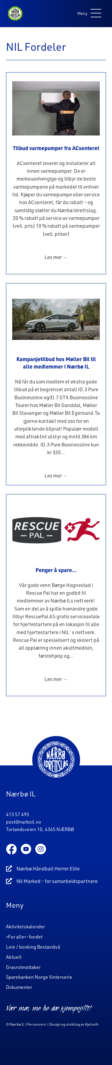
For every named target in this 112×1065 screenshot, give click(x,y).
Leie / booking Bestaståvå (33, 947)
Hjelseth (92, 1024)
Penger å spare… (56, 569)
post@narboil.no (23, 822)
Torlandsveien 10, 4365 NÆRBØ (40, 829)
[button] (87, 13)
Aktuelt (14, 957)
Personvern (36, 1024)
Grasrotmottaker (23, 967)
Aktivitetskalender (25, 927)
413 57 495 (17, 814)
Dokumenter (19, 987)
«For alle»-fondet (24, 937)
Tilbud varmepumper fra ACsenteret (56, 147)
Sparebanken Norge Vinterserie (39, 977)
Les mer (56, 257)
